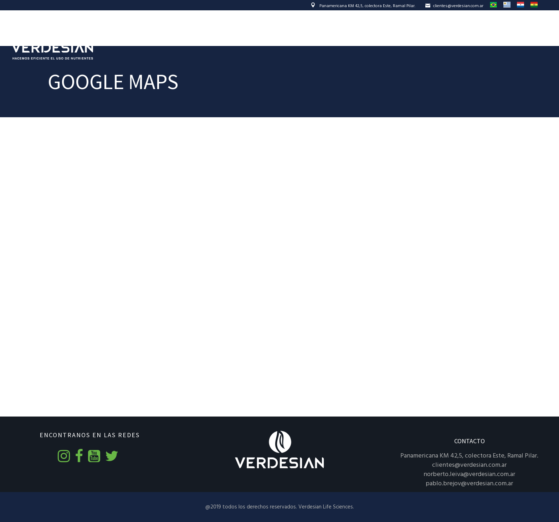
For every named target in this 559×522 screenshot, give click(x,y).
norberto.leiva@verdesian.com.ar (469, 474)
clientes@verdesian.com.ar (454, 6)
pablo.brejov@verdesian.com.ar (469, 484)
